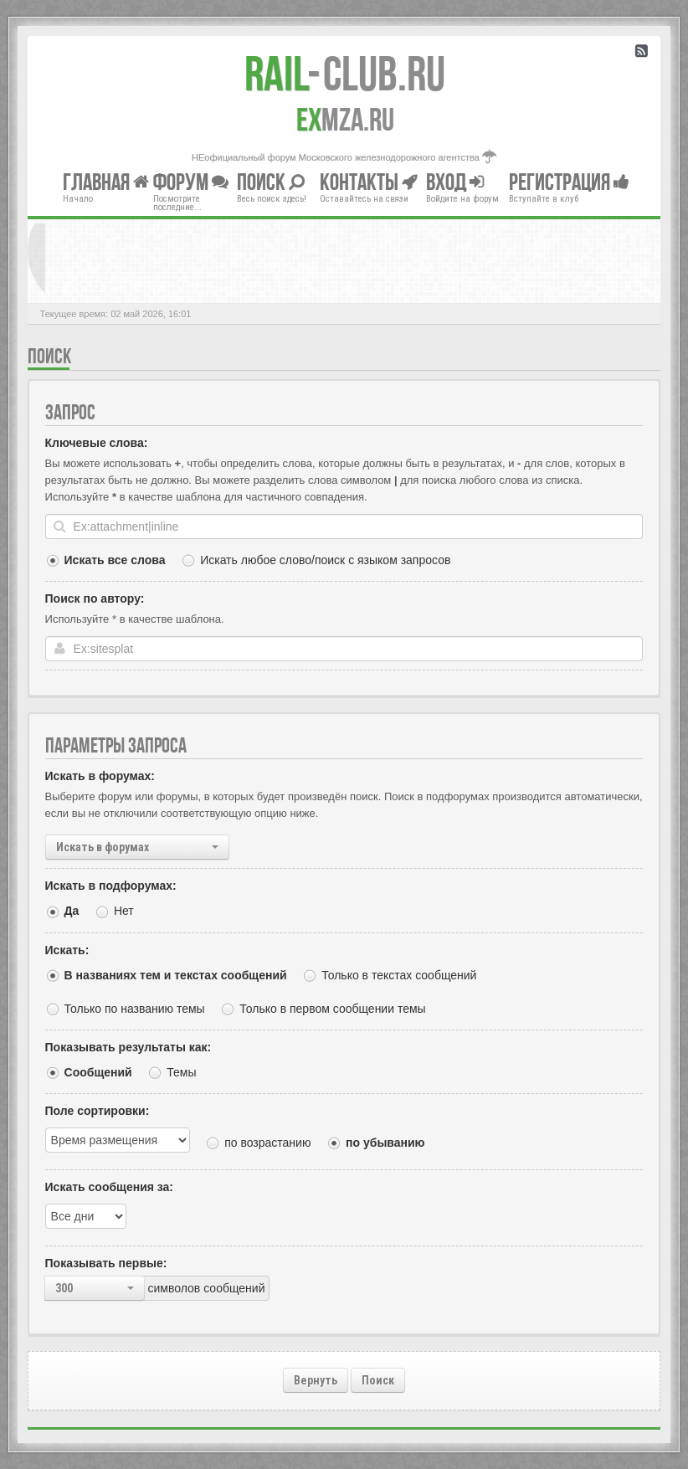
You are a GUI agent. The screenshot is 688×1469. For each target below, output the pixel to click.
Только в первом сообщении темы (332, 1008)
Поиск (378, 1380)
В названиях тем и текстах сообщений (175, 975)
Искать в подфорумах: (111, 885)
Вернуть (315, 1380)
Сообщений (98, 1072)
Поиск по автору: (95, 598)
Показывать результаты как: (128, 1047)
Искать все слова (115, 560)
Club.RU (344, 74)
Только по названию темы (134, 1008)
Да (72, 910)
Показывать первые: (106, 1263)
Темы (181, 1072)
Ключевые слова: (96, 442)
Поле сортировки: (97, 1110)
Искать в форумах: (100, 776)
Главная (106, 181)
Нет (124, 910)
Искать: (67, 950)
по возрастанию (267, 1142)
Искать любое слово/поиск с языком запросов (325, 560)
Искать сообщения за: (109, 1187)
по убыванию (385, 1142)
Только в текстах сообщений (398, 975)
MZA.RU (345, 119)
